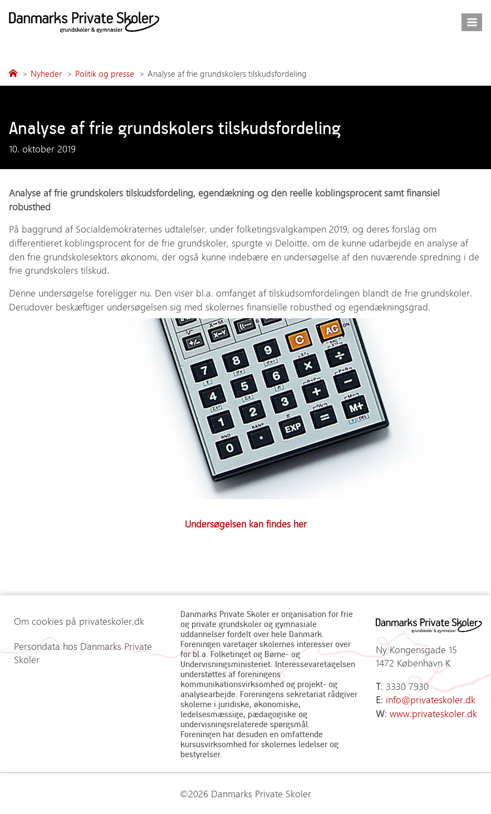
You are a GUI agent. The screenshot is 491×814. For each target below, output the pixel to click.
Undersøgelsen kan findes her (246, 523)
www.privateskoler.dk (433, 713)
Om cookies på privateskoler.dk (79, 621)
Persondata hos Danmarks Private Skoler (83, 653)
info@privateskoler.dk (430, 699)
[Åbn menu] (471, 22)
